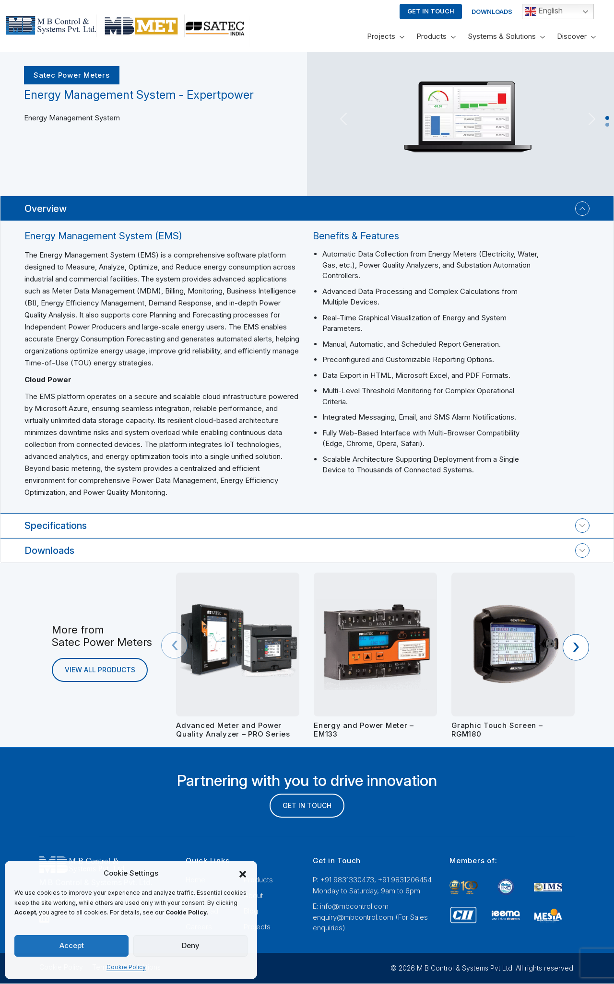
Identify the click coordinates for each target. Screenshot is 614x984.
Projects (381, 36)
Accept (71, 945)
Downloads (492, 11)
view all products (100, 670)
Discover (572, 36)
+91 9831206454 (405, 880)
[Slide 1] (607, 118)
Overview (45, 208)
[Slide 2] (607, 125)
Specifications (55, 525)
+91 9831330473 (347, 880)
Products (431, 36)
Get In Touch (430, 11)
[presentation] (174, 646)
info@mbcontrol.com (354, 906)
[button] (243, 873)
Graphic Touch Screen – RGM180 (497, 729)
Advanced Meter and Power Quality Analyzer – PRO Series (233, 729)
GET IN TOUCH (307, 806)
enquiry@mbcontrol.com (353, 917)
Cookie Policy (126, 967)
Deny (191, 945)
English (544, 11)
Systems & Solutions (502, 36)
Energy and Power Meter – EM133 (364, 729)
